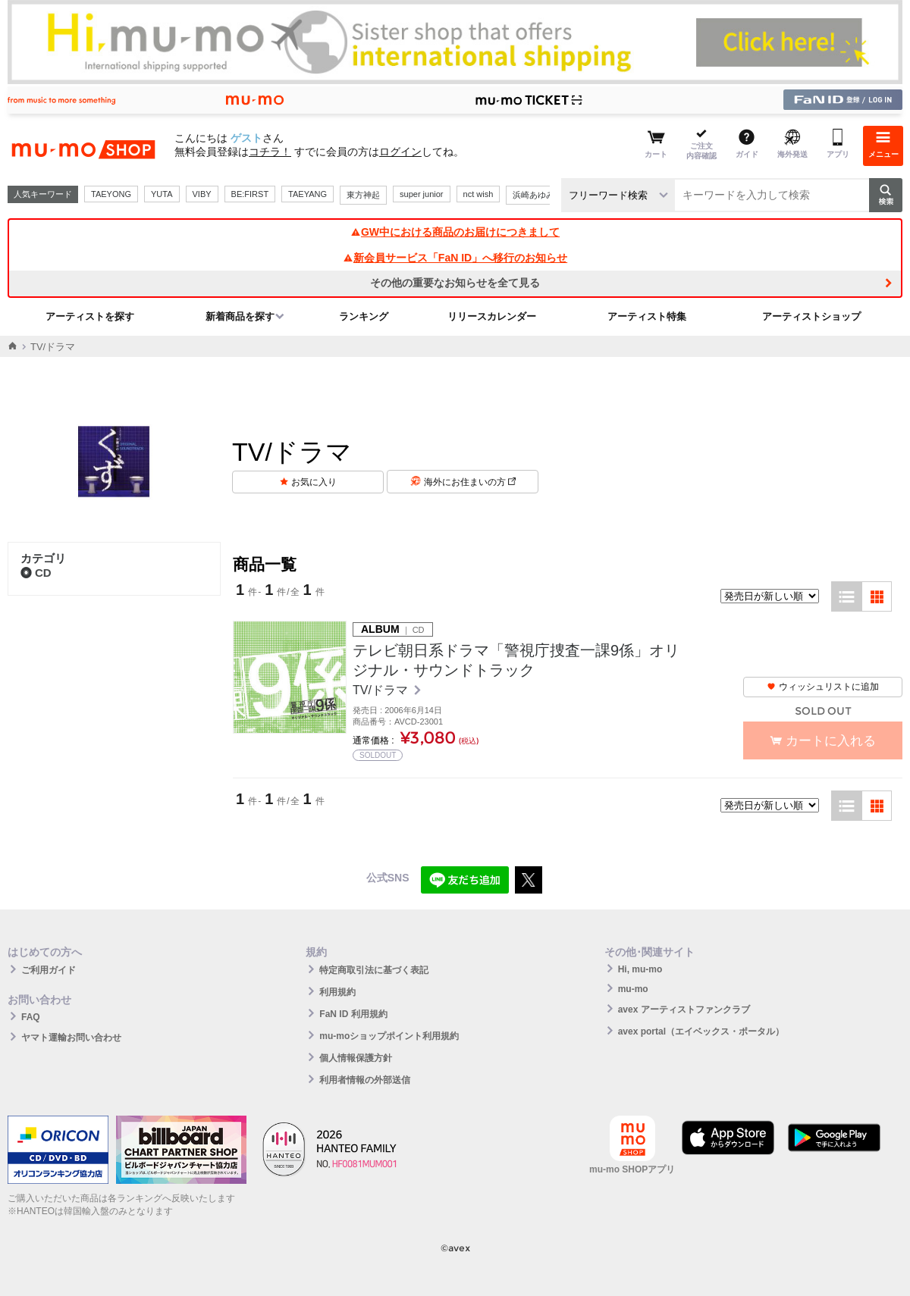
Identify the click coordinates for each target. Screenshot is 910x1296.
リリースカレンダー (491, 316)
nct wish (478, 194)
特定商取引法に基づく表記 (373, 970)
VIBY (202, 194)
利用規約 (337, 992)
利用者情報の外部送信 (364, 1080)
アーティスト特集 (646, 316)
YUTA (162, 194)
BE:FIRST (250, 194)
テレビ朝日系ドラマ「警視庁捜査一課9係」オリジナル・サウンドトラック (516, 660)
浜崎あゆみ (533, 194)
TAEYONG (111, 194)
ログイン (400, 152)
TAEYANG (307, 194)
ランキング (363, 316)
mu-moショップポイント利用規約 (389, 1036)
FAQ (30, 1017)
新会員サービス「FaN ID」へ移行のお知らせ (455, 258)
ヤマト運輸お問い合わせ (71, 1037)
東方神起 (363, 194)
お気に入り (314, 482)
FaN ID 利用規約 (353, 1014)
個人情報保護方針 (355, 1058)
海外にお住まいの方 (470, 482)
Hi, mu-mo (640, 969)
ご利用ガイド (48, 970)
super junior (421, 194)
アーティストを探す (90, 316)
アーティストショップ (811, 316)
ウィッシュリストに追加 (823, 686)
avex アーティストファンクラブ (684, 1009)
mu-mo (633, 989)
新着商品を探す (240, 316)
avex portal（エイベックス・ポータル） (701, 1031)
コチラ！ (270, 152)
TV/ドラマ (382, 690)
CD (36, 572)
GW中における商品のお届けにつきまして (455, 232)
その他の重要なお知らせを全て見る (455, 283)
